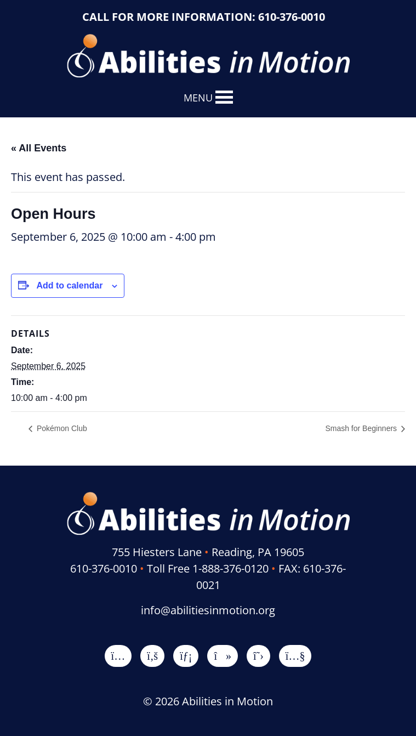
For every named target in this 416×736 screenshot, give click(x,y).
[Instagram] (118, 655)
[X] (258, 655)
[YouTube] (295, 655)
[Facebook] (152, 655)
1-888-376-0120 (230, 568)
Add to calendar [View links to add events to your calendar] (69, 285)
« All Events (38, 148)
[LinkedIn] (185, 655)
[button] (198, 98)
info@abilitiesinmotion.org (208, 610)
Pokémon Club (61, 428)
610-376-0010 (291, 16)
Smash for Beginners (362, 428)
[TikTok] (222, 655)
